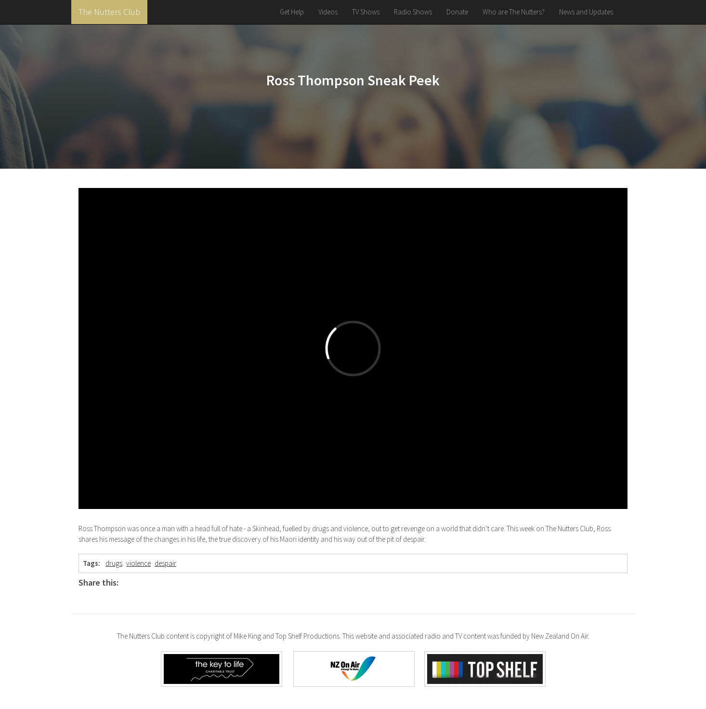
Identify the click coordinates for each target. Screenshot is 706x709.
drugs (113, 563)
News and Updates (586, 11)
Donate (457, 11)
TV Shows (365, 11)
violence (138, 563)
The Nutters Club (109, 11)
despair (165, 563)
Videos (328, 11)
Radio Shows (413, 11)
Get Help (292, 11)
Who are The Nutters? (514, 11)
